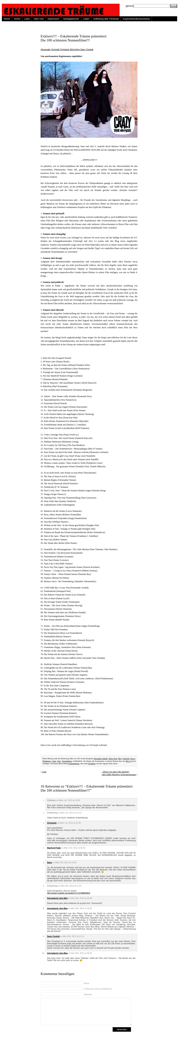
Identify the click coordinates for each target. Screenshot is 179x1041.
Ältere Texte (113, 759)
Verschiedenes (67, 761)
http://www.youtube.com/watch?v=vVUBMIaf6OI (68, 893)
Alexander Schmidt (101, 759)
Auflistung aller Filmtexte (106, 18)
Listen (86, 18)
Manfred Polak (54, 848)
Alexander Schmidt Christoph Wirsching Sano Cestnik (67, 49)
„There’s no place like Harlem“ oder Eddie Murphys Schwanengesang (119, 773)
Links (27, 18)
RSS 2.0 (129, 761)
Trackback (91, 764)
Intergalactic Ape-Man (57, 898)
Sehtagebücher (71, 18)
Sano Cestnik (53, 936)
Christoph (126, 759)
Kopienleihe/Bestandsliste (136, 18)
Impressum (53, 18)
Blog (120, 759)
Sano (59, 761)
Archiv (17, 18)
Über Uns (39, 18)
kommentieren (74, 764)
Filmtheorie (46, 761)
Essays (132, 759)
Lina (44, 771)
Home (7, 18)
